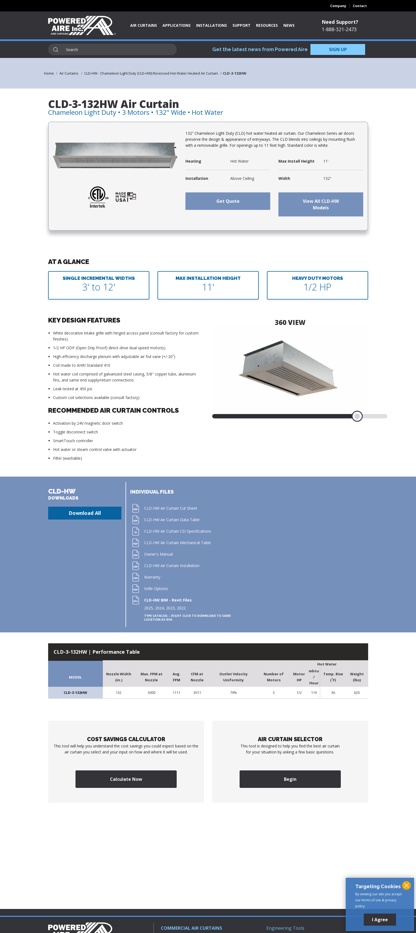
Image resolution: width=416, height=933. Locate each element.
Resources (267, 25)
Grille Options (156, 588)
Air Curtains (143, 25)
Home (49, 73)
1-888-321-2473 (339, 29)
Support (241, 25)
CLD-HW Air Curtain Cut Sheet (170, 508)
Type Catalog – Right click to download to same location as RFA (187, 617)
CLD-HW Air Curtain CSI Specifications (177, 531)
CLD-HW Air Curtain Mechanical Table (177, 542)
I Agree (380, 920)
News (289, 25)
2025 (148, 608)
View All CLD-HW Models (321, 204)
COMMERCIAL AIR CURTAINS (191, 928)
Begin (290, 779)
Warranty (152, 577)
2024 (159, 608)
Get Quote (228, 201)
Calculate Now (126, 779)
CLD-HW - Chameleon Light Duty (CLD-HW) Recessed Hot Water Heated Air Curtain (151, 73)
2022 (181, 608)
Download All (85, 513)
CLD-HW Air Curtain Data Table (172, 519)
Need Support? (340, 22)
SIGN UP (338, 49)
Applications (176, 25)
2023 (170, 608)
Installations (211, 25)
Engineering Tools (285, 928)
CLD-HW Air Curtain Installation (171, 565)
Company (338, 6)
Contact (360, 6)
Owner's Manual (158, 554)
